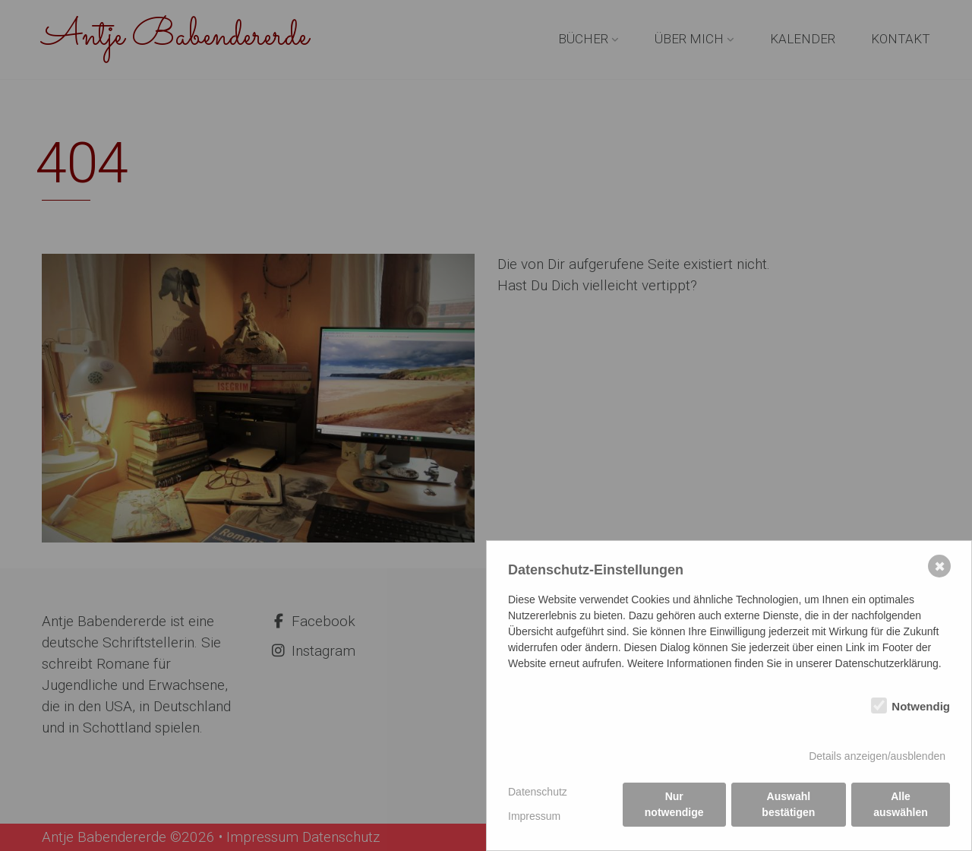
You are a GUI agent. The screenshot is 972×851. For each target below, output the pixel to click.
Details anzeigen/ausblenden (877, 756)
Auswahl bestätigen (788, 804)
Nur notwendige (674, 804)
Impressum (534, 816)
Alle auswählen (900, 804)
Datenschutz (537, 792)
